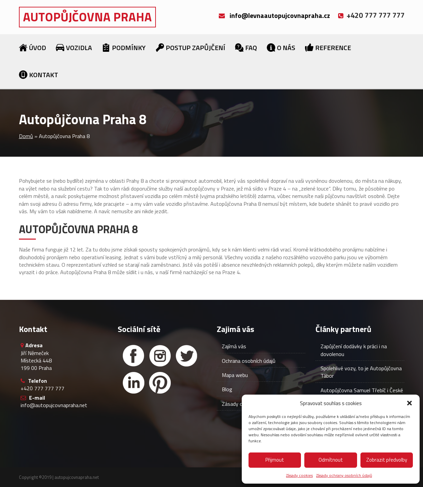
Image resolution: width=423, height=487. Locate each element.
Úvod (37, 47)
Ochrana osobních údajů (249, 361)
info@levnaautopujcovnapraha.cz (280, 15)
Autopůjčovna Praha (87, 16)
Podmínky (129, 47)
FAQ (251, 47)
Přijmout (274, 460)
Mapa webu (235, 375)
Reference (333, 47)
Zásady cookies (299, 475)
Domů (26, 136)
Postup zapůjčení (195, 47)
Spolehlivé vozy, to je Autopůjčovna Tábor (361, 372)
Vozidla (79, 47)
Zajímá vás (234, 346)
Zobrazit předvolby (386, 460)
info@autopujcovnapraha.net (54, 405)
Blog (227, 389)
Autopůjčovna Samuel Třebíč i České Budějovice (362, 394)
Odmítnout (331, 460)
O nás (286, 47)
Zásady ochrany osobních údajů (344, 475)
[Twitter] (186, 356)
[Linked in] (133, 383)
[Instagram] (160, 356)
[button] (409, 403)
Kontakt (43, 74)
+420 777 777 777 (42, 388)
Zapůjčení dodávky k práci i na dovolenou (354, 350)
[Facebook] (133, 356)
